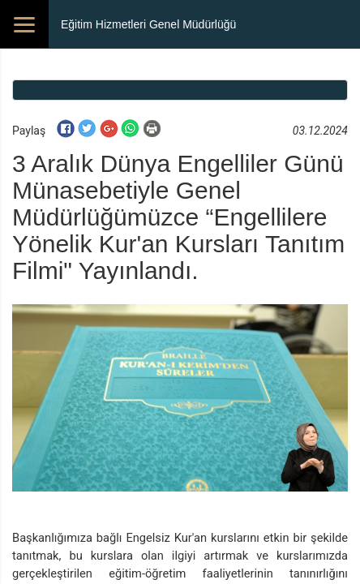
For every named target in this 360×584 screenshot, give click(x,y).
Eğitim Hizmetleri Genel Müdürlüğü (148, 24)
